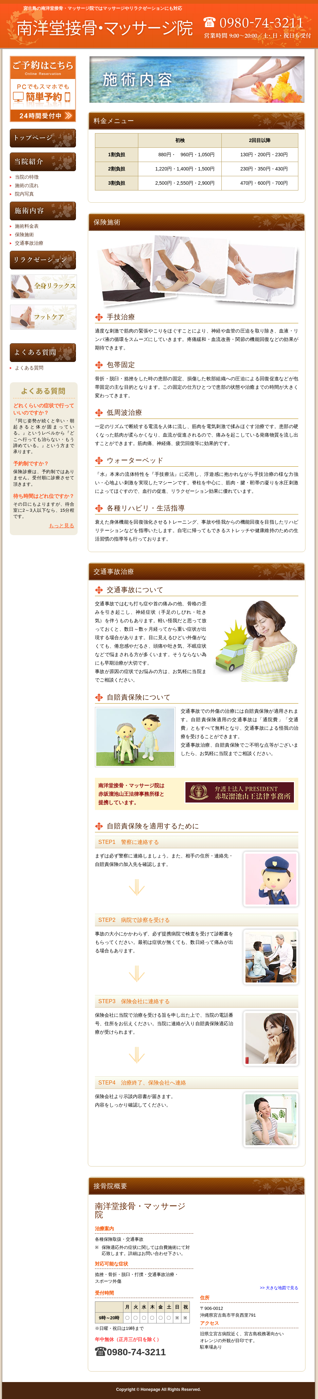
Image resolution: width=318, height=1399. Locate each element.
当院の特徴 (27, 177)
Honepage (150, 1389)
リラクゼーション (43, 260)
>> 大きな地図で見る (279, 1287)
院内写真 (24, 194)
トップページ (43, 138)
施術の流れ (27, 185)
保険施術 (24, 234)
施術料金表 (27, 226)
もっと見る (61, 525)
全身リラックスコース (44, 287)
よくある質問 (43, 352)
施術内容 (43, 211)
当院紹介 (43, 162)
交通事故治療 (29, 243)
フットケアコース (43, 317)
